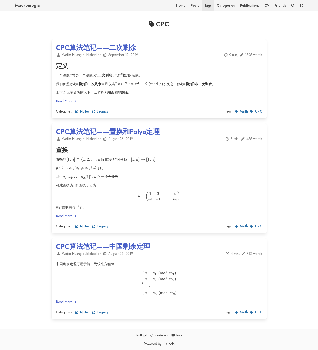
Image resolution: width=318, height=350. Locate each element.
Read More (66, 101)
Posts (195, 5)
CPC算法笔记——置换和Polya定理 (108, 132)
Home (180, 5)
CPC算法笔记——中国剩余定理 (103, 246)
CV (266, 5)
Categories (226, 5)
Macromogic (27, 5)
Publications (249, 5)
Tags (208, 5)
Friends (280, 5)
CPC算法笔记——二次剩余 (96, 48)
